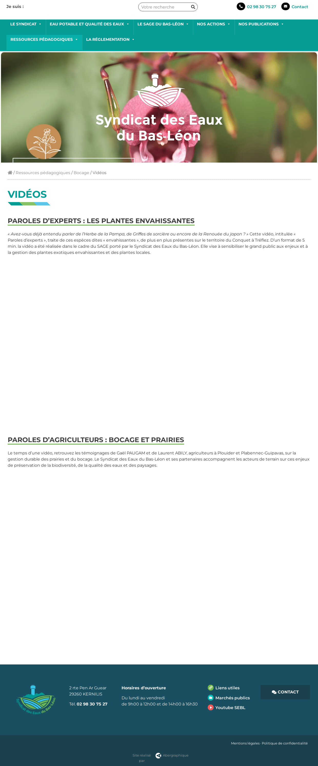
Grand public (93, 13)
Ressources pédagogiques (44, 39)
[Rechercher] (193, 7)
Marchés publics (232, 697)
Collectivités (25, 13)
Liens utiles (227, 687)
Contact (300, 6)
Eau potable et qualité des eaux (90, 24)
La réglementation (110, 39)
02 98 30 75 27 (261, 6)
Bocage (81, 172)
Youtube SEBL (230, 707)
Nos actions (214, 24)
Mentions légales (245, 743)
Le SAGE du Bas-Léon (163, 24)
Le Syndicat (26, 24)
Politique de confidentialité (285, 743)
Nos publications (261, 24)
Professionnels (59, 13)
